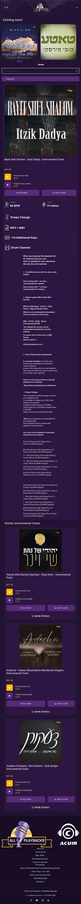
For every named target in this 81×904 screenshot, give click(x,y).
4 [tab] (43, 64)
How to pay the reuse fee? (40, 875)
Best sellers (40, 855)
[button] (40, 78)
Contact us (40, 881)
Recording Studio (40, 878)
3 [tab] (41, 64)
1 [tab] (37, 64)
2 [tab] (39, 64)
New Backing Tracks (40, 859)
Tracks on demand (40, 862)
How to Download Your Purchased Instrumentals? (40, 868)
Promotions (40, 865)
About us (40, 848)
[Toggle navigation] (77, 7)
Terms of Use (40, 852)
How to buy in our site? (40, 871)
